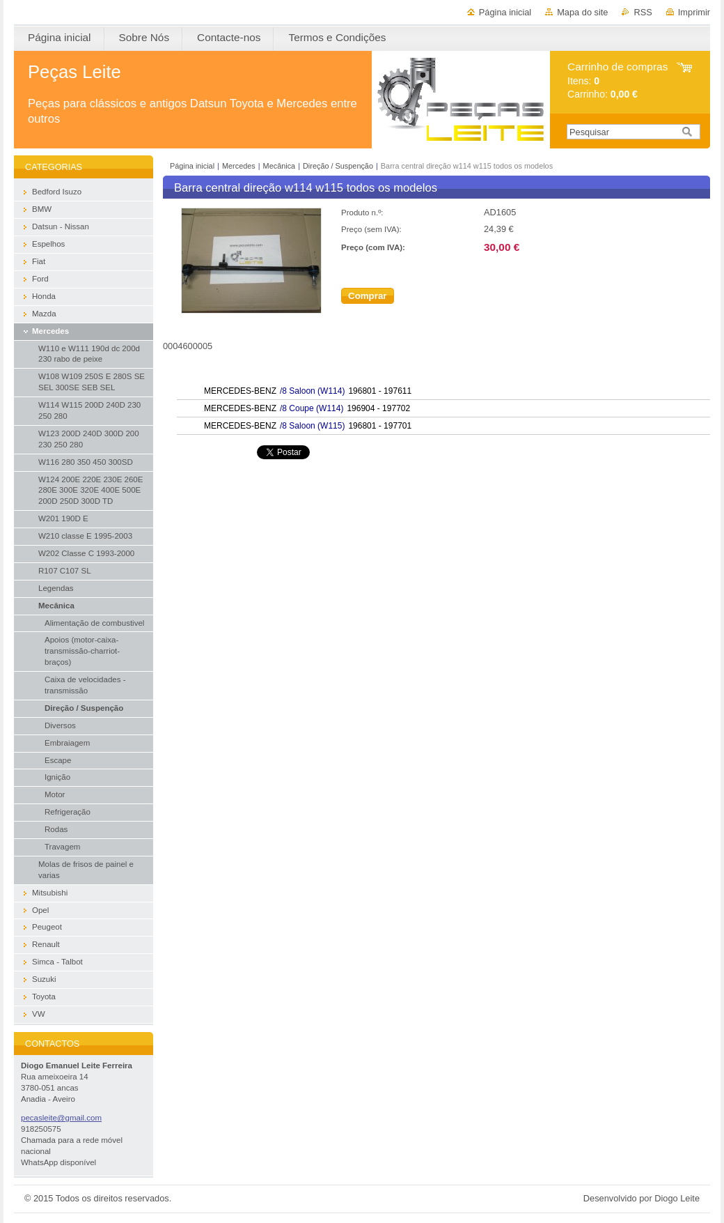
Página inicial (505, 12)
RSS (643, 12)
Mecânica (279, 166)
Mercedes (238, 166)
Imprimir (694, 12)
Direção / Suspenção (338, 166)
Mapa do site (582, 12)
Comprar (367, 296)
